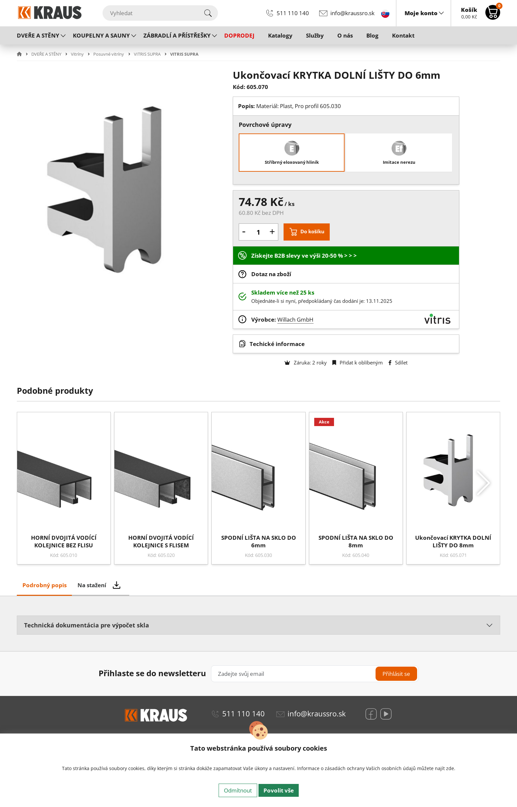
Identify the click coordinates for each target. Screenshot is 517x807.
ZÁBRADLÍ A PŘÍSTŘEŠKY (177, 35)
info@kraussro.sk (352, 13)
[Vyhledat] (160, 13)
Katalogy (280, 35)
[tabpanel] (258, 628)
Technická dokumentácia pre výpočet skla (86, 625)
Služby (315, 35)
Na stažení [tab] (91, 585)
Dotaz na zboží (271, 274)
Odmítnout (238, 790)
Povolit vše (278, 790)
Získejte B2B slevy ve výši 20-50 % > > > (304, 255)
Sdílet (398, 362)
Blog (372, 35)
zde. (450, 768)
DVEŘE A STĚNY (38, 35)
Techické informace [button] (277, 344)
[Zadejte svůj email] (314, 673)
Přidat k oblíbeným (357, 362)
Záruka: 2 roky (306, 362)
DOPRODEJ (239, 35)
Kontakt (403, 35)
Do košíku (312, 231)
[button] (23, 54)
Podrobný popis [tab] (44, 585)
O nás (345, 35)
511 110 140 (293, 13)
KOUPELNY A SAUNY (101, 35)
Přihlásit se (396, 673)
